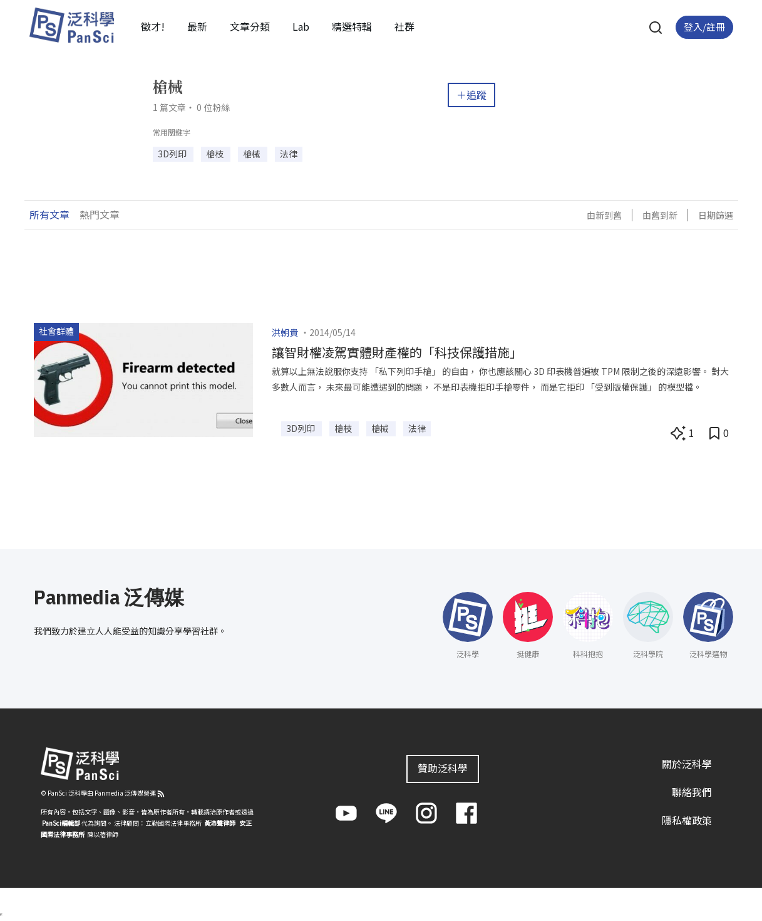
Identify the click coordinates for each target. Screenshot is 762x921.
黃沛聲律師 (219, 823)
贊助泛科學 (443, 768)
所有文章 (49, 214)
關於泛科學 (687, 763)
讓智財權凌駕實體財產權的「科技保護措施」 (397, 352)
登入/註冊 (704, 26)
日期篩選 (715, 215)
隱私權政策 (687, 820)
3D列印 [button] (173, 153)
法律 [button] (288, 153)
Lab (300, 26)
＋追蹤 (471, 94)
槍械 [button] (252, 153)
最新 (197, 26)
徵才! (153, 26)
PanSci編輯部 (61, 823)
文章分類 (250, 26)
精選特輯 (352, 26)
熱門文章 (100, 214)
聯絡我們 (692, 791)
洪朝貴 (285, 332)
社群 (404, 26)
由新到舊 (604, 215)
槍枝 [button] (215, 153)
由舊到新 (659, 215)
